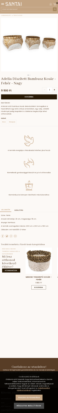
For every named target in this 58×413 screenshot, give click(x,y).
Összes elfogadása (29, 397)
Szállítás (18, 210)
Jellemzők (5, 210)
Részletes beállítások (29, 406)
